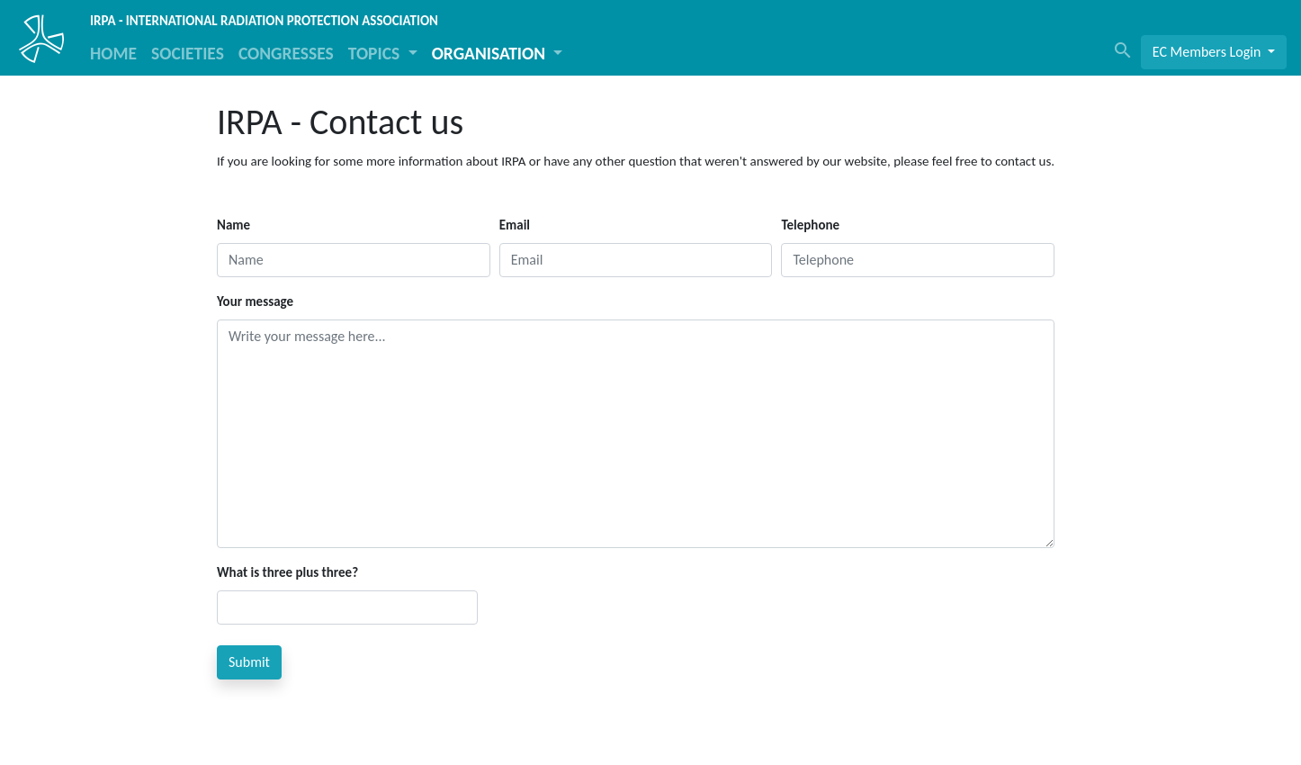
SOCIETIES (187, 53)
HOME (113, 53)
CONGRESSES (286, 53)
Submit (249, 661)
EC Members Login (1208, 51)
